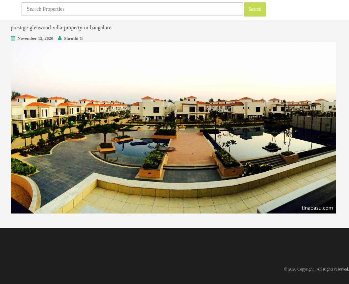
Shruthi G (73, 38)
